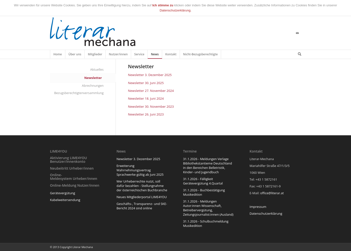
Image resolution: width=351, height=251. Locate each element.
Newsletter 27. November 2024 (151, 90)
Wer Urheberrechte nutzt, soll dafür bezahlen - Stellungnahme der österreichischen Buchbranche (142, 185)
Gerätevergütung (62, 193)
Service (139, 55)
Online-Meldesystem (61, 177)
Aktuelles (97, 69)
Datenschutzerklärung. (175, 10)
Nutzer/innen (118, 55)
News (155, 55)
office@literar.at (272, 193)
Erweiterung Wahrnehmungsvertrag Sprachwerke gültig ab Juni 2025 (140, 170)
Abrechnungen (93, 85)
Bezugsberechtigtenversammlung (79, 93)
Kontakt (171, 55)
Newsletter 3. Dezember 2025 (150, 75)
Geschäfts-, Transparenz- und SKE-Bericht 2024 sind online (142, 206)
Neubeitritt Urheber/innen (72, 168)
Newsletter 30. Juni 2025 (146, 83)
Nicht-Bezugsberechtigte (200, 55)
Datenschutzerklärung (266, 213)
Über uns (75, 55)
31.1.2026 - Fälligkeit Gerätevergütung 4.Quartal (203, 181)
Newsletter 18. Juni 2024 (146, 98)
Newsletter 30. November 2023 (151, 106)
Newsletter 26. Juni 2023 (146, 114)
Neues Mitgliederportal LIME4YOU (142, 197)
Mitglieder (95, 55)
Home (57, 55)
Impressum (258, 206)
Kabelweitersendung (65, 200)
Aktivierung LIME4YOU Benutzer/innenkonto (68, 159)
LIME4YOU (58, 151)
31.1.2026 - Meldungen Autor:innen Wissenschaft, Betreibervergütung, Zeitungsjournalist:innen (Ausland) (208, 208)
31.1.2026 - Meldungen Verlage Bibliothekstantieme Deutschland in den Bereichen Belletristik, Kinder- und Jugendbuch (207, 165)
